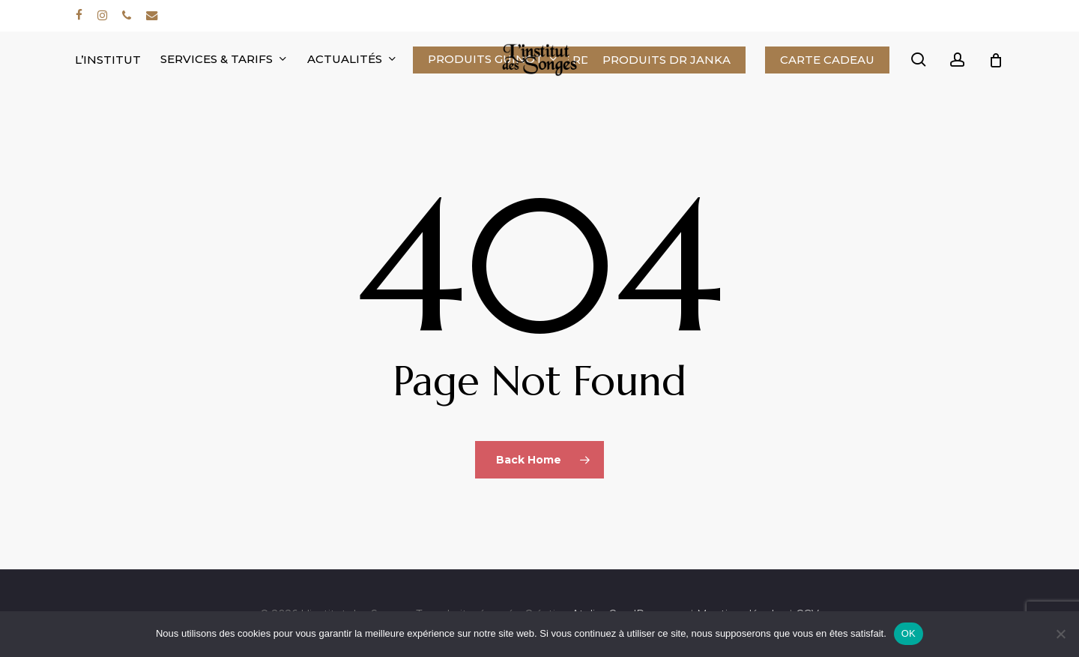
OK (908, 633)
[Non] (1060, 633)
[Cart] (996, 60)
